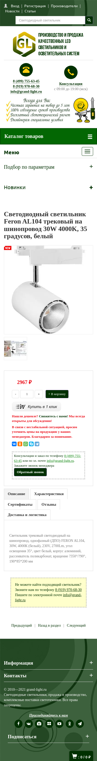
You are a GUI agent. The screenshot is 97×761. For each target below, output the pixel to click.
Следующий (76, 625)
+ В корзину (57, 394)
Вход (15, 5)
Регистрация (35, 5)
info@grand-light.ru (26, 92)
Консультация (71, 84)
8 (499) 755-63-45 (26, 81)
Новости (12, 11)
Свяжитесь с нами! (53, 416)
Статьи (30, 11)
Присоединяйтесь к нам (48, 715)
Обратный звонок (30, 472)
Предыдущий (21, 625)
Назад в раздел (49, 625)
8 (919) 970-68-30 (26, 86)
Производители (64, 5)
